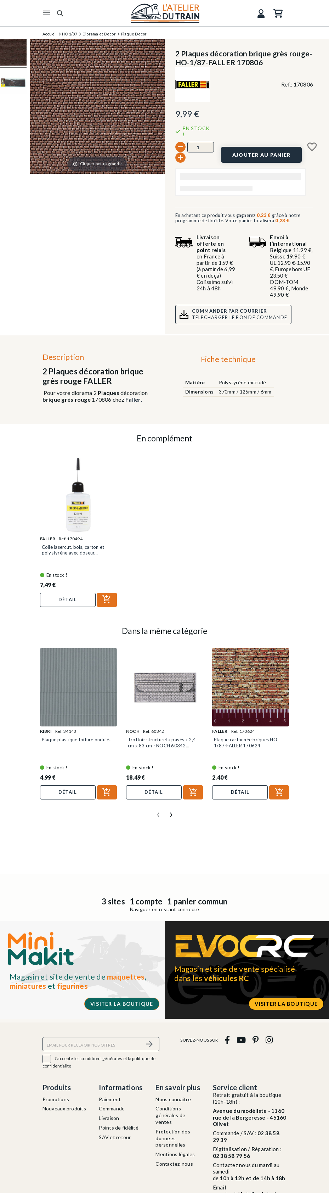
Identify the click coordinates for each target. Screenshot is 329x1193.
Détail (67, 599)
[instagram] (269, 1039)
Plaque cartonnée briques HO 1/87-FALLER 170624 (245, 742)
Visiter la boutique (121, 1004)
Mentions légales (175, 1154)
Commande (112, 1108)
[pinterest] (255, 1039)
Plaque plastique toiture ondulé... (77, 739)
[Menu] (46, 13)
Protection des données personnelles (172, 1138)
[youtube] (241, 1039)
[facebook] (227, 1039)
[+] (180, 157)
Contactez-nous (174, 1164)
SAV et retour (115, 1137)
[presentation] (158, 811)
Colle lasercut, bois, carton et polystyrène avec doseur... (73, 550)
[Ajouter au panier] (261, 155)
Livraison (109, 1118)
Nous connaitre (173, 1099)
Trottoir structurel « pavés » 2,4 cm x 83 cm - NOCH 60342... (162, 742)
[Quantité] (200, 147)
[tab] (228, 360)
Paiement (110, 1099)
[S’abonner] (149, 1044)
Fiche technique (228, 359)
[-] (180, 147)
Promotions (55, 1099)
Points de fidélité (118, 1128)
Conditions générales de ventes (170, 1115)
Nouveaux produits (64, 1108)
